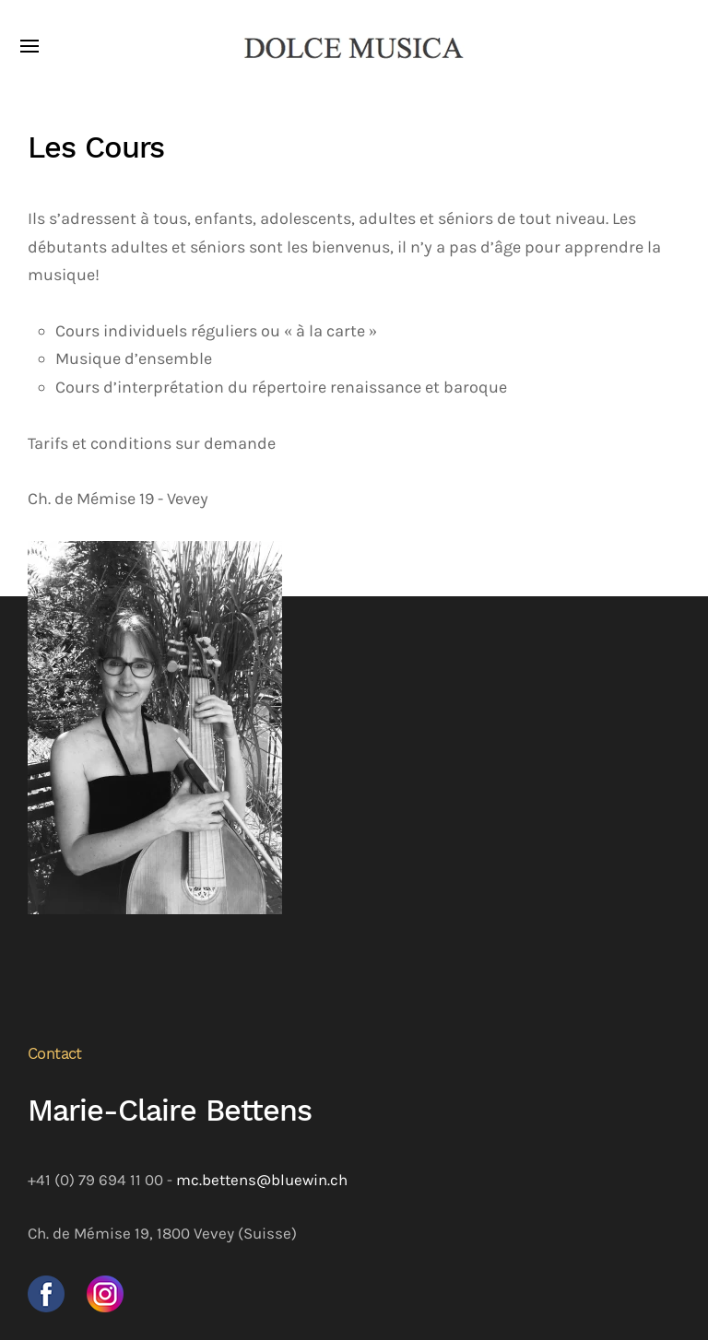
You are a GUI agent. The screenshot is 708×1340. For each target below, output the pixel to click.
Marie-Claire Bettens (170, 1110)
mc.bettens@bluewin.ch (262, 1180)
